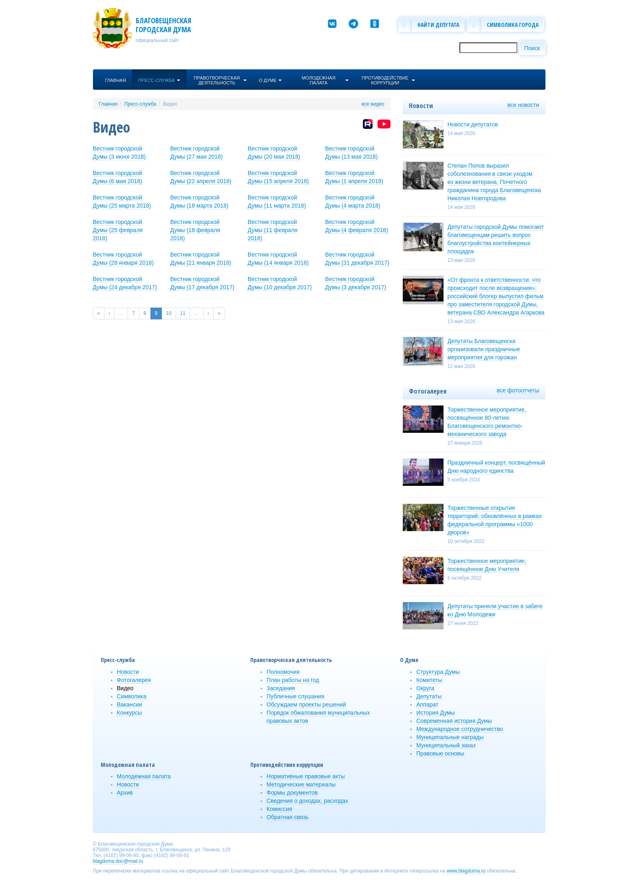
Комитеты (429, 680)
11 (182, 313)
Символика (132, 696)
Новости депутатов (473, 124)
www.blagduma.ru (466, 871)
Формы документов (292, 792)
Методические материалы (301, 784)
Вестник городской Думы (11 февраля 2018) (273, 230)
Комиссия (279, 809)
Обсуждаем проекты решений (306, 704)
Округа (425, 688)
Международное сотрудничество (459, 729)
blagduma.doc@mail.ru (118, 861)
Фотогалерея (134, 680)
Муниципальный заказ (445, 745)
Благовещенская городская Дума (163, 25)
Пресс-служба (140, 104)
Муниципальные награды (449, 737)
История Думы (435, 712)
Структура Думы (438, 672)
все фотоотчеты (518, 390)
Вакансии (129, 704)
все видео (373, 104)
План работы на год (293, 680)
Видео (170, 104)
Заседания (281, 688)
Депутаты (429, 696)
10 (168, 313)
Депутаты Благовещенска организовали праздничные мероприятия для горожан (484, 349)
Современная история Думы (454, 721)
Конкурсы (129, 712)
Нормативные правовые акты (306, 776)
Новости (128, 672)
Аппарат (427, 704)
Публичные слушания (296, 696)
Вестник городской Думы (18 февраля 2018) (195, 230)
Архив (125, 792)
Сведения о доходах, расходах (307, 800)
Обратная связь (288, 817)
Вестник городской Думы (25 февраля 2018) (118, 230)
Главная (108, 104)
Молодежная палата (144, 776)
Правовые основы (440, 753)
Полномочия (283, 672)
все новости (523, 105)
